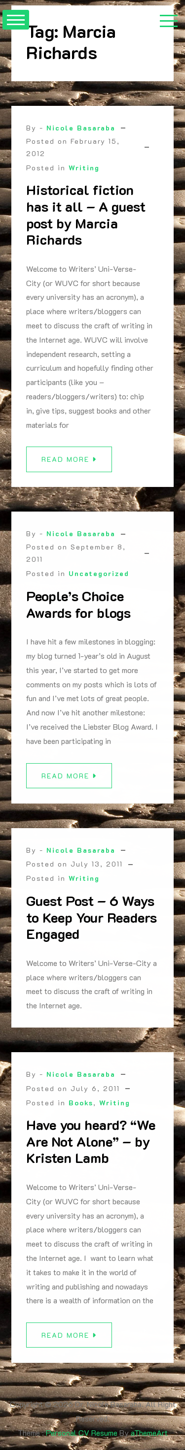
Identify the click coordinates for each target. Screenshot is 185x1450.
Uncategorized (99, 578)
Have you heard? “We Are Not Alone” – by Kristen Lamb (90, 1146)
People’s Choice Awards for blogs (78, 609)
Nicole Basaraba (80, 127)
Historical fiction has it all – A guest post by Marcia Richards (86, 214)
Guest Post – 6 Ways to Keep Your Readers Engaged (91, 922)
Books (81, 1107)
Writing (84, 167)
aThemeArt (149, 1432)
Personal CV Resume (81, 1432)
